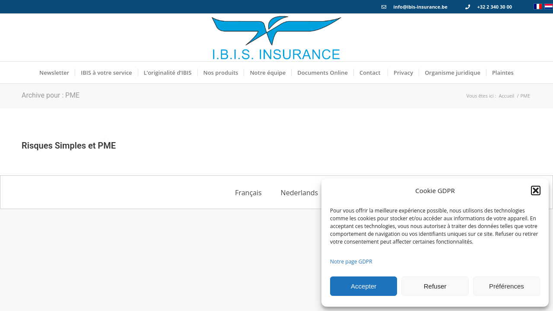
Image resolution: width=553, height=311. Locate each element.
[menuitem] (54, 72)
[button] (535, 190)
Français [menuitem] (248, 192)
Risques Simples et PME (69, 145)
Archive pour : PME (50, 95)
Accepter (363, 286)
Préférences (506, 286)
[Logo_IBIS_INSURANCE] (276, 37)
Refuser (435, 286)
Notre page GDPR (351, 261)
